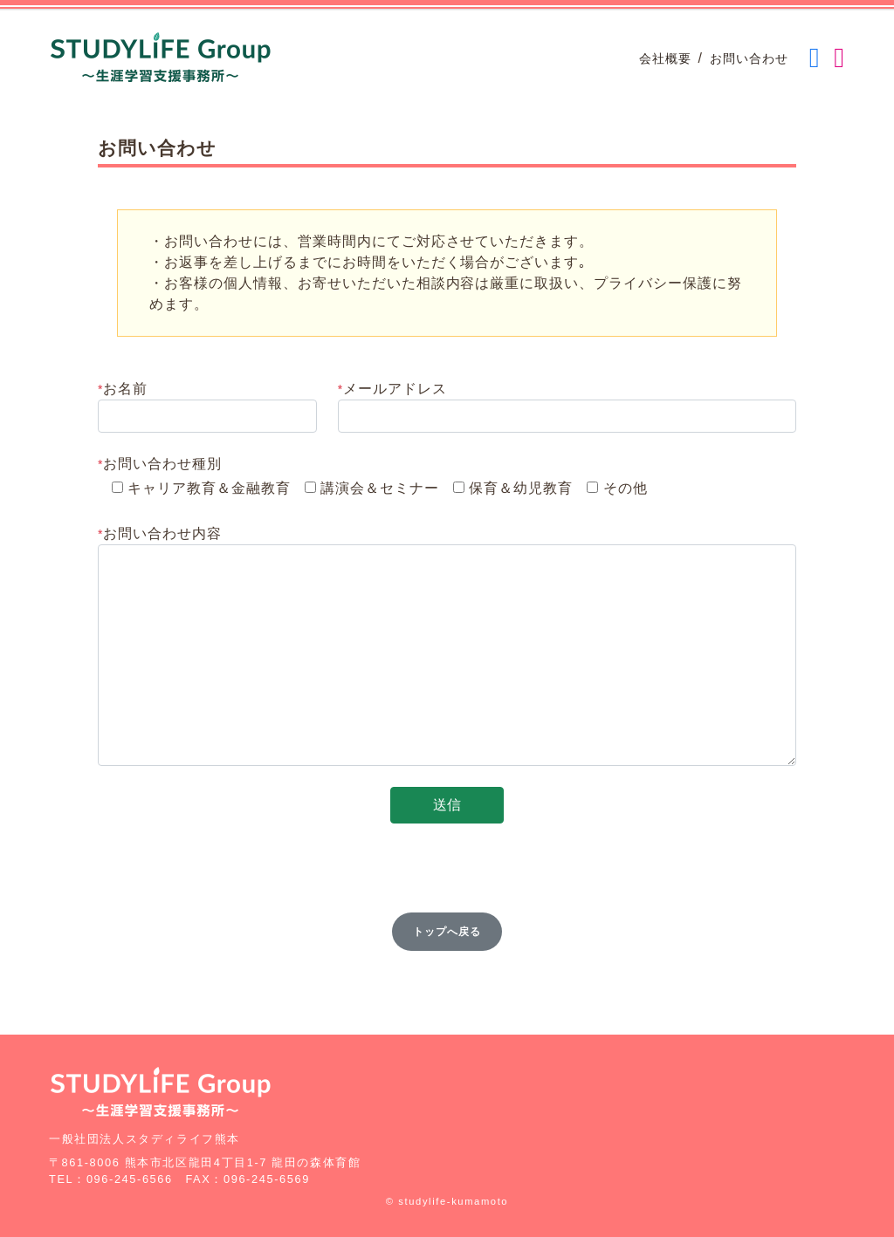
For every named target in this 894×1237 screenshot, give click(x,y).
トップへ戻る (447, 932)
